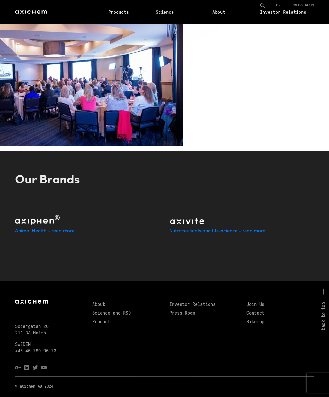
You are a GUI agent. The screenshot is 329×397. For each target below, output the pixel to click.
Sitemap (255, 321)
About (218, 12)
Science (165, 12)
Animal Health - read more (45, 231)
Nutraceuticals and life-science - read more (217, 231)
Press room (302, 4)
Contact (255, 312)
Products (118, 12)
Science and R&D (111, 312)
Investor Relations (283, 12)
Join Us (255, 304)
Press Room (182, 312)
